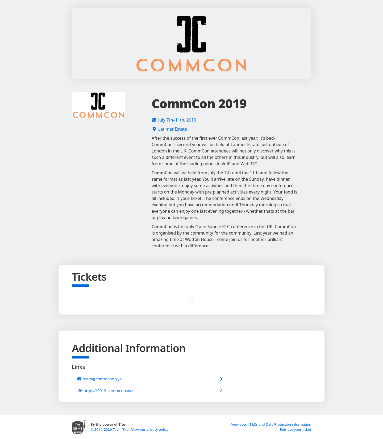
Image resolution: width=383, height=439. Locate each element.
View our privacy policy (149, 429)
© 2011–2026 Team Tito (110, 429)
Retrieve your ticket (295, 429)
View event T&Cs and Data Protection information (271, 424)
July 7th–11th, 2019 (177, 120)
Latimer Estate (172, 129)
